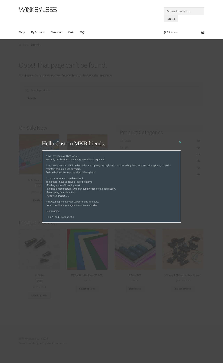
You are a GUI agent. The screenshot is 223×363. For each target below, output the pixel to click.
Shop (22, 32)
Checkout (56, 32)
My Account (38, 32)
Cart (70, 32)
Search (171, 18)
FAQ (81, 32)
